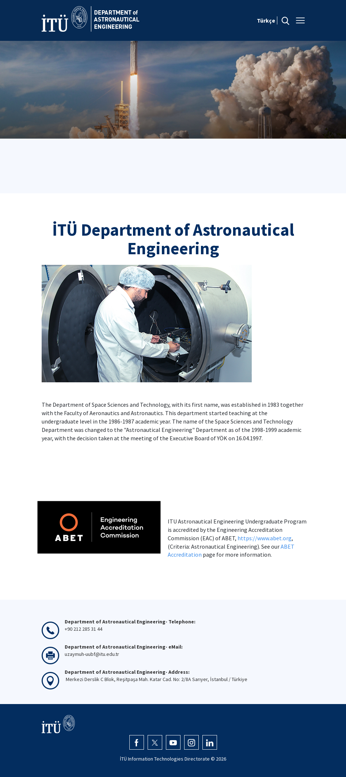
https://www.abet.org (264, 538)
